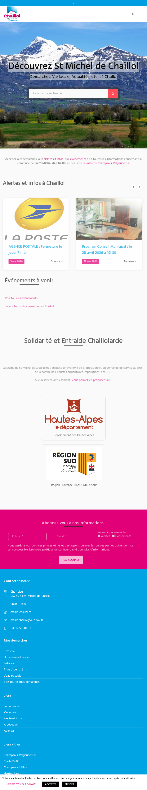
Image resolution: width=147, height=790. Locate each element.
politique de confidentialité (59, 551)
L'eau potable (12, 675)
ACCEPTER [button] (50, 784)
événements (78, 156)
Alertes (104, 539)
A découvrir (11, 724)
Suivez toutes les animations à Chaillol (31, 306)
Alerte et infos (13, 718)
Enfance (9, 663)
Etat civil (9, 651)
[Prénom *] (27, 538)
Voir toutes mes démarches (22, 681)
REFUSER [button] (69, 784)
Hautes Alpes (12, 773)
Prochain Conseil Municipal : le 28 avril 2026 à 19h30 (105, 250)
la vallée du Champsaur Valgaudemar (106, 160)
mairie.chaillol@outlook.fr (27, 620)
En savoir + (54, 261)
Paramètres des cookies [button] (21, 784)
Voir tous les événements (23, 298)
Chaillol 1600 (12, 761)
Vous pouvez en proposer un (87, 380)
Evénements (121, 539)
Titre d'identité (13, 669)
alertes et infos (53, 156)
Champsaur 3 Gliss (15, 767)
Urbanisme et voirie (16, 657)
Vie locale (10, 712)
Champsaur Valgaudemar (20, 755)
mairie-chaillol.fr (21, 612)
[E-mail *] (72, 538)
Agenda (9, 730)
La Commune (12, 706)
